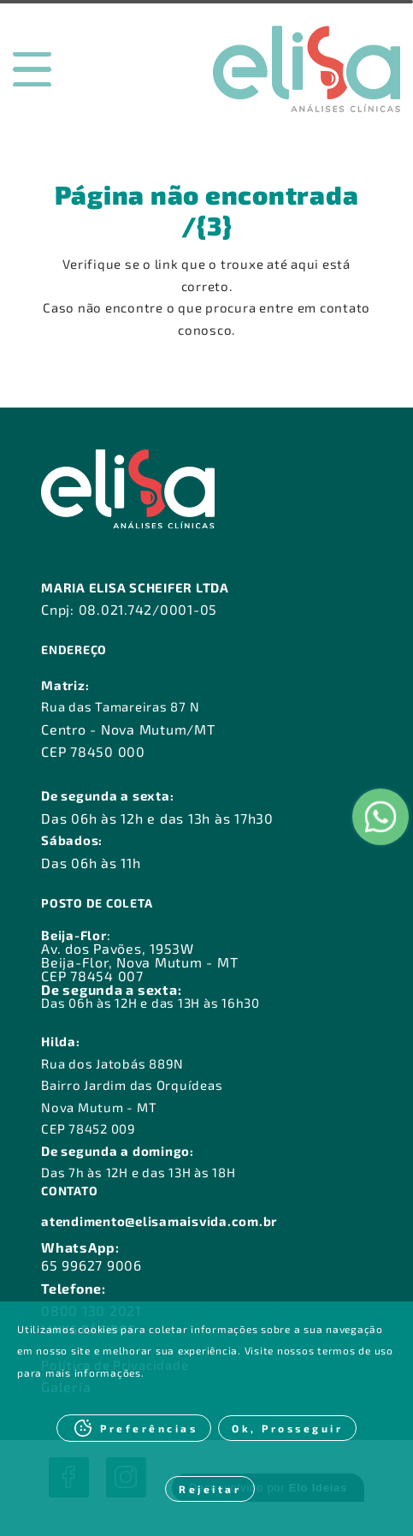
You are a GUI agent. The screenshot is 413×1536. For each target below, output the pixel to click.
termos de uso (355, 1350)
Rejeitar (210, 1489)
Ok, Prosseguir (287, 1428)
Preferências (149, 1428)
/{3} (207, 225)
